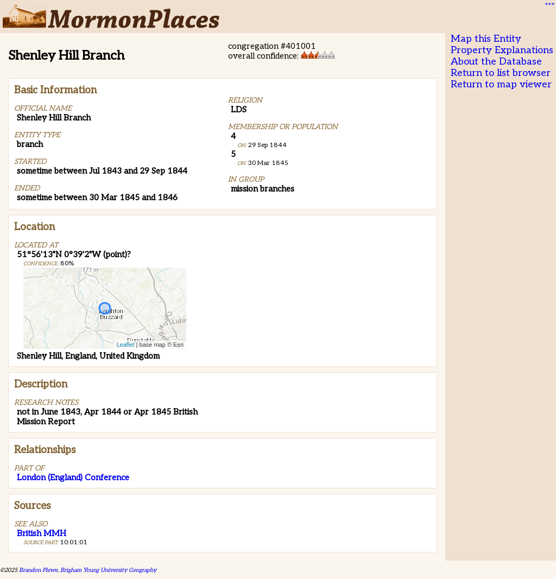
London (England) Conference (73, 477)
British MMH (41, 533)
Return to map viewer (501, 84)
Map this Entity (486, 38)
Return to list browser (501, 73)
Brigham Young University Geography (108, 570)
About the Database (496, 61)
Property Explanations (502, 50)
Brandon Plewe (38, 570)
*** (548, 6)
